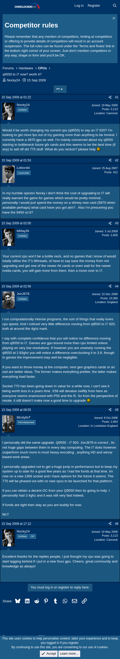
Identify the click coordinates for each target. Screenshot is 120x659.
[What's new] (106, 5)
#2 (116, 160)
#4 (116, 286)
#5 (116, 410)
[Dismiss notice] (113, 19)
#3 (116, 223)
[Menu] (7, 6)
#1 (116, 97)
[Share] (110, 97)
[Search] (114, 5)
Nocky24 (13, 80)
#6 (116, 524)
